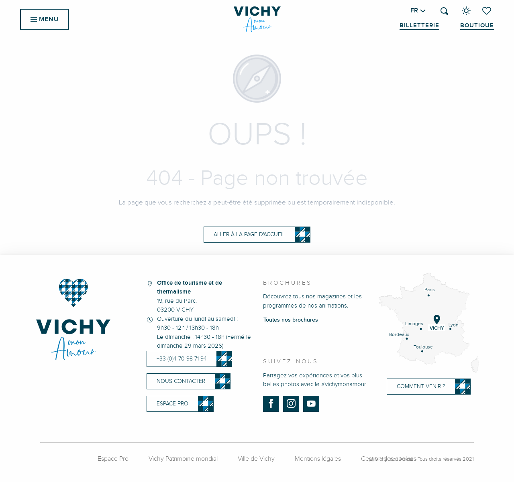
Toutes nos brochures (290, 320)
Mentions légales (318, 459)
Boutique (477, 25)
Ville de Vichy (256, 459)
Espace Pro (113, 459)
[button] (444, 11)
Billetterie (419, 25)
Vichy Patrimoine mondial (183, 459)
